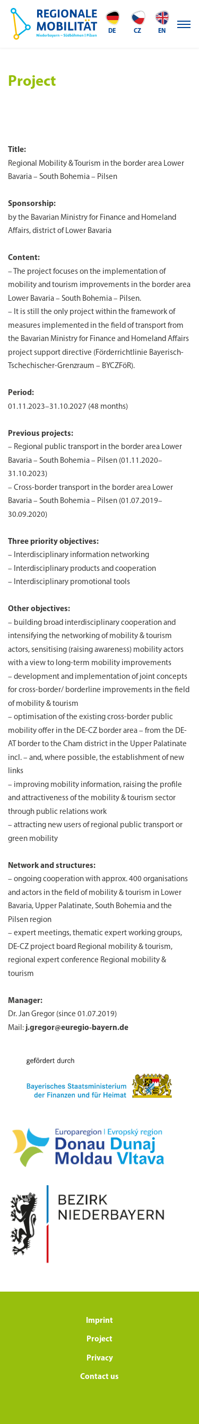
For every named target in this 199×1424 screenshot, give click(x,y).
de (111, 22)
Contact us (99, 1377)
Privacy (99, 1359)
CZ (137, 22)
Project (99, 1340)
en (162, 22)
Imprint (99, 1321)
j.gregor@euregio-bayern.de (76, 1028)
